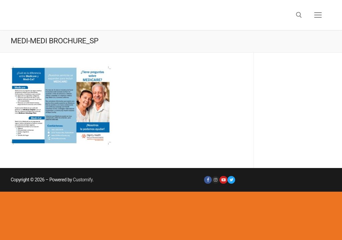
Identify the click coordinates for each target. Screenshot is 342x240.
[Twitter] (231, 180)
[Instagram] (215, 180)
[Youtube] (223, 180)
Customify (82, 179)
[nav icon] (318, 15)
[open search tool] (299, 15)
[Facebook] (208, 180)
